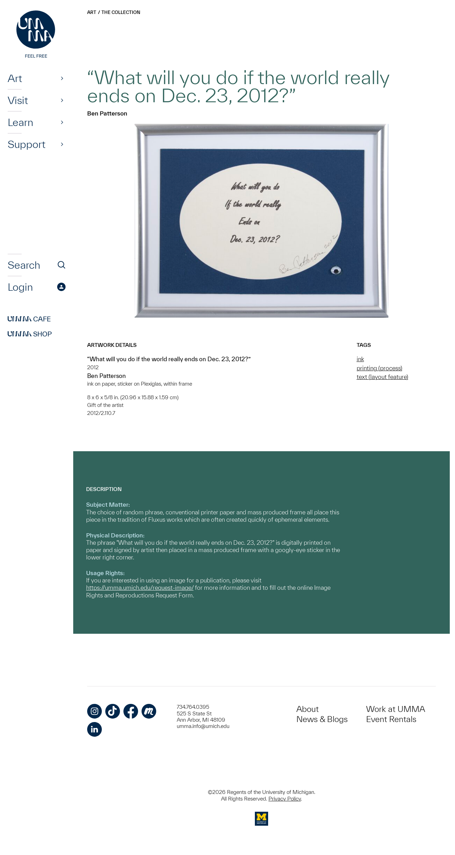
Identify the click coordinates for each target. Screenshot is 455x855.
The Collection (120, 12)
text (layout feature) (382, 376)
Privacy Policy (284, 799)
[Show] (62, 78)
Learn (20, 122)
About (307, 709)
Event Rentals (391, 719)
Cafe (29, 319)
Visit (18, 100)
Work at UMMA (395, 709)
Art (15, 78)
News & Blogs (322, 719)
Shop (30, 334)
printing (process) (379, 368)
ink (360, 359)
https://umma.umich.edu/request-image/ (140, 587)
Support (26, 144)
